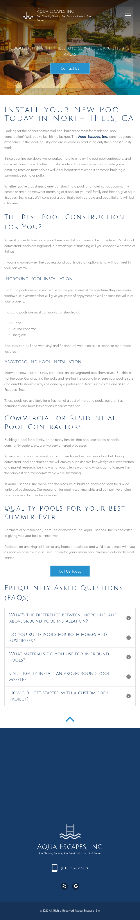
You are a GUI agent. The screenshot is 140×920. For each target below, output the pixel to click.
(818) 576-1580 (74, 868)
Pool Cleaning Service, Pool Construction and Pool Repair (70, 853)
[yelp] (64, 887)
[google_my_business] (75, 887)
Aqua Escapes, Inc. (55, 11)
